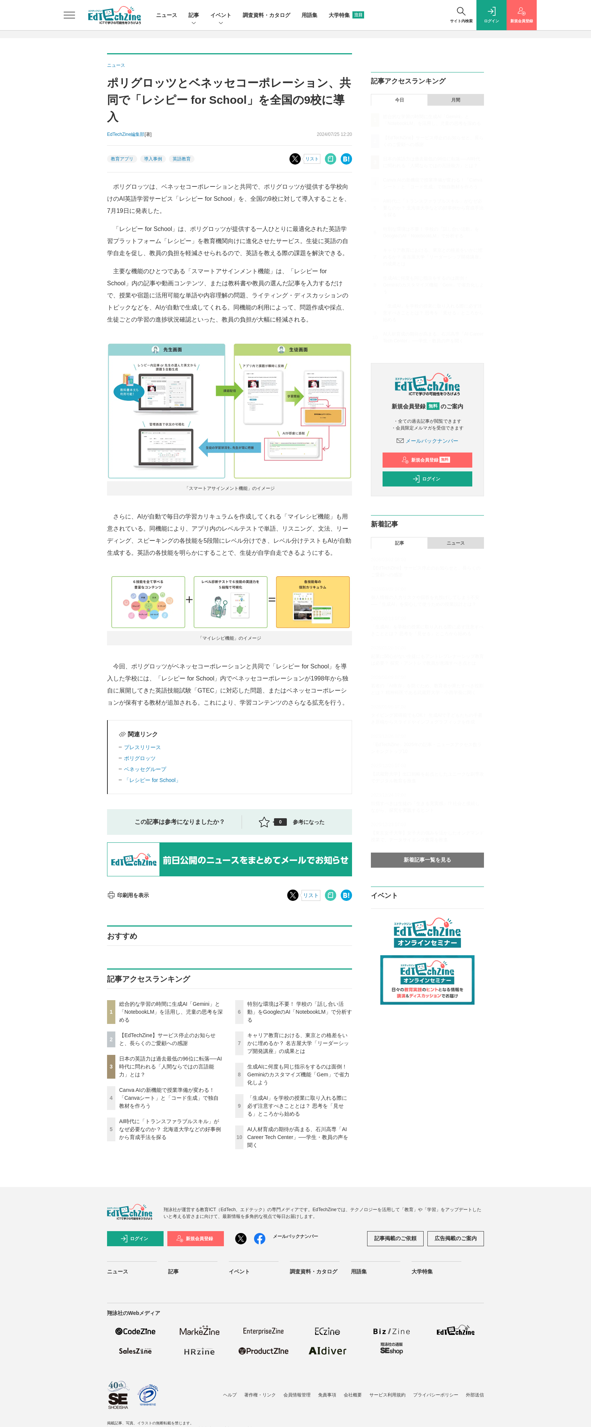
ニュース (166, 15)
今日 (399, 100)
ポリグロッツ (140, 758)
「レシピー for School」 (152, 780)
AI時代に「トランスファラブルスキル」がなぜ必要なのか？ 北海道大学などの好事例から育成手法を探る (170, 1129)
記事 (193, 15)
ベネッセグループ (145, 769)
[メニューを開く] (69, 15)
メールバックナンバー (427, 441)
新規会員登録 (425, 460)
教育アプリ (122, 159)
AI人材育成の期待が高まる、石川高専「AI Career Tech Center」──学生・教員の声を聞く (297, 1137)
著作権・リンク (260, 1395)
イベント (220, 15)
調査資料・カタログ (266, 15)
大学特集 (346, 15)
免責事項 (327, 1395)
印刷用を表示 (128, 895)
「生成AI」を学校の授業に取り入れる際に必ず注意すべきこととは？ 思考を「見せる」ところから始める (297, 1106)
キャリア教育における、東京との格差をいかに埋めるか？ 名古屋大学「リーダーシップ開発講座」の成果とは (298, 1043)
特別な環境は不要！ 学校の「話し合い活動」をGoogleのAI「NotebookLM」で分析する (299, 1012)
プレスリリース (142, 747)
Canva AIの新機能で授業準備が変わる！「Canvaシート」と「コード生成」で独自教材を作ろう (169, 1098)
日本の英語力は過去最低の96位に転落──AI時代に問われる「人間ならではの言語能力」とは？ (170, 1067)
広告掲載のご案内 (456, 1238)
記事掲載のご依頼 (395, 1238)
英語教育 (182, 159)
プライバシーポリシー (435, 1395)
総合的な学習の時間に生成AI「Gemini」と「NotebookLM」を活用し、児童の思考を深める (171, 1012)
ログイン (426, 479)
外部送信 (475, 1395)
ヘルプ (230, 1395)
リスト (312, 159)
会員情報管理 (297, 1395)
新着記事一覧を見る (427, 860)
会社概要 (353, 1395)
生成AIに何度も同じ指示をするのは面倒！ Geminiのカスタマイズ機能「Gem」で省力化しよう (298, 1074)
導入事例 (153, 159)
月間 (455, 100)
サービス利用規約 (387, 1395)
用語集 (309, 15)
